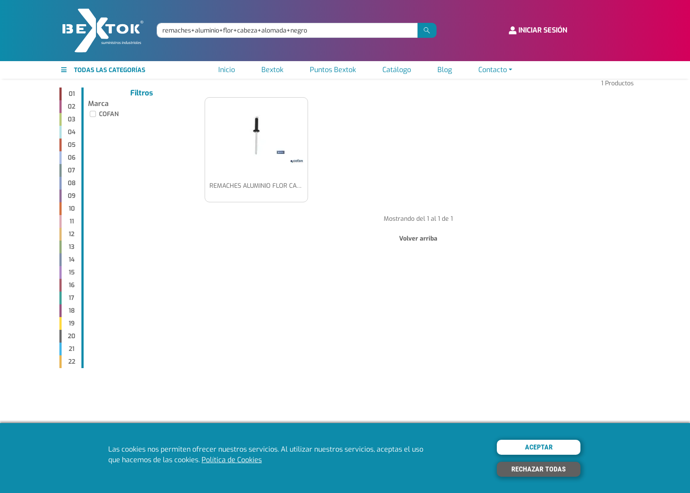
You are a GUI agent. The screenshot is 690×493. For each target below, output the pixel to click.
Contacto (492, 69)
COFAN (109, 114)
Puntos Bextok (333, 69)
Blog (444, 69)
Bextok (272, 69)
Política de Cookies (232, 459)
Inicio (226, 69)
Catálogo (396, 69)
